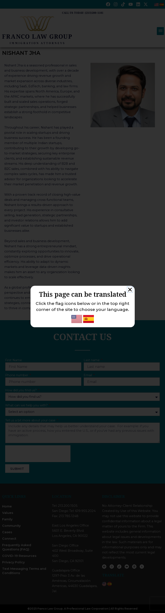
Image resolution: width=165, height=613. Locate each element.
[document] (82, 306)
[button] (130, 289)
